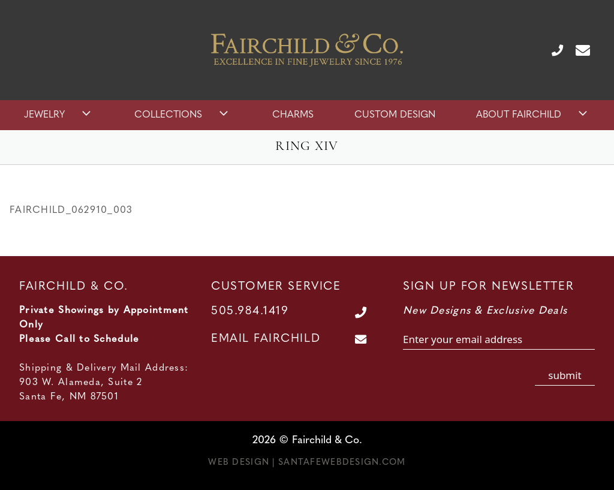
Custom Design (394, 115)
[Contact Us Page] (578, 50)
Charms (293, 115)
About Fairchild (533, 115)
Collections (182, 115)
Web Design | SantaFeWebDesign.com (306, 462)
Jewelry (59, 115)
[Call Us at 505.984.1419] (552, 50)
